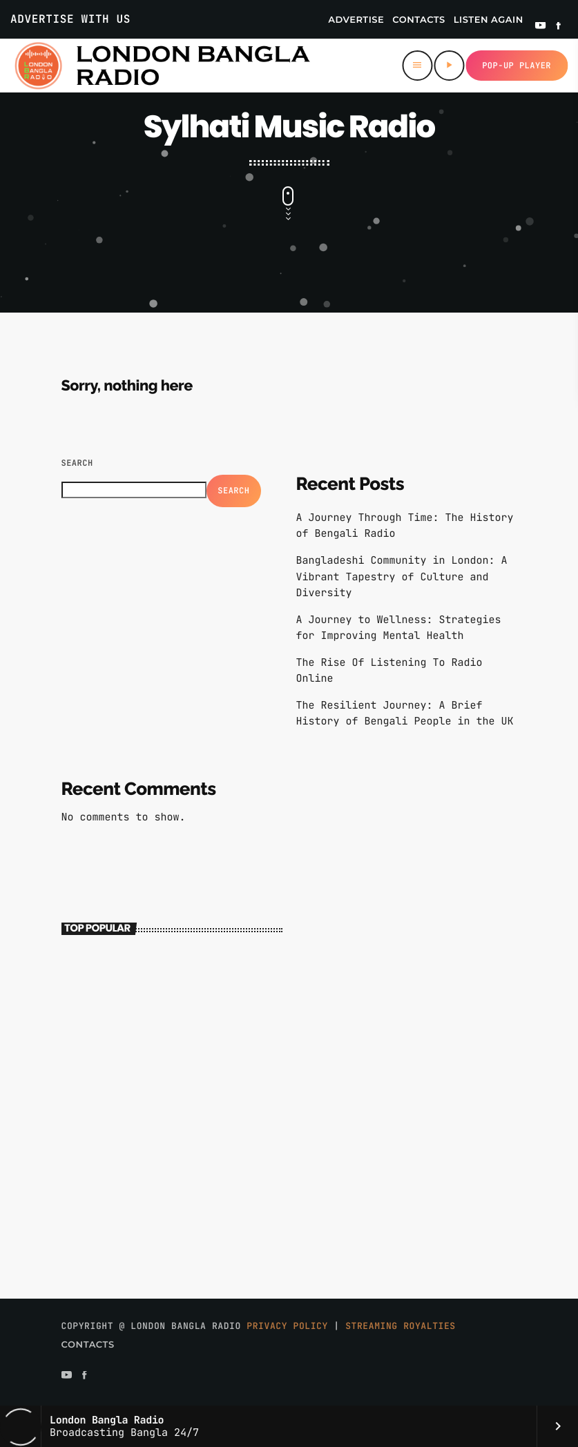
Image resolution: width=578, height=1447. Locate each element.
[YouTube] (540, 27)
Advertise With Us (70, 19)
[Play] (449, 65)
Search (77, 463)
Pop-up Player (516, 65)
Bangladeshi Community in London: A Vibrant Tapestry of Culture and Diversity (402, 576)
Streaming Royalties (400, 1326)
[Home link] (161, 65)
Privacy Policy (287, 1326)
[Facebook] (558, 27)
